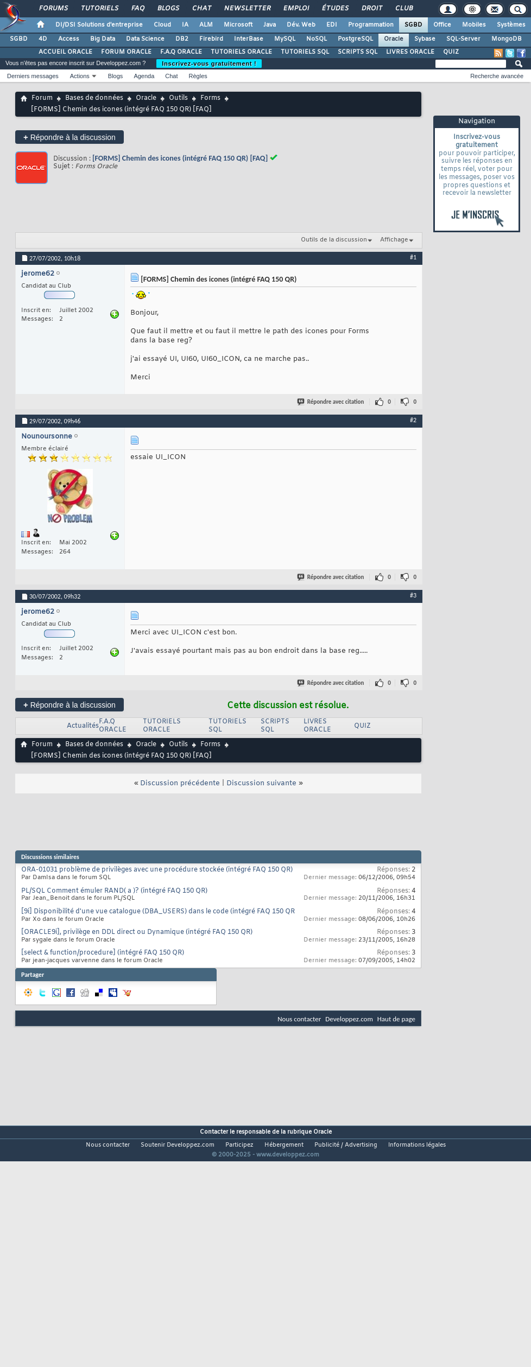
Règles (198, 76)
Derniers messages (33, 76)
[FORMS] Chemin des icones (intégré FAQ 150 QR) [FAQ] (180, 158)
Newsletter (247, 8)
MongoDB (506, 39)
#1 (413, 257)
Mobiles (474, 25)
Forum (42, 98)
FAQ (137, 8)
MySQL (284, 39)
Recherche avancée (496, 76)
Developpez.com (349, 1019)
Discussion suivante (261, 783)
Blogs (168, 8)
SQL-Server (463, 39)
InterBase (248, 39)
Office (442, 25)
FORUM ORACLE (126, 52)
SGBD (413, 25)
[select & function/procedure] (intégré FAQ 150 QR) (102, 953)
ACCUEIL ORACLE (65, 52)
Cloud (162, 25)
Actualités (83, 726)
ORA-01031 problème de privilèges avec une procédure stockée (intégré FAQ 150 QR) (157, 870)
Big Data (102, 39)
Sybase (424, 39)
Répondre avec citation (331, 401)
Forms (210, 98)
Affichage (394, 240)
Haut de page (396, 1019)
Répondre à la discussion (69, 137)
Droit (371, 8)
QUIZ (451, 52)
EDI (331, 25)
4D (43, 39)
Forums (52, 8)
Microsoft (238, 25)
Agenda (144, 76)
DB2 (181, 39)
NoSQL (316, 39)
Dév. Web (301, 25)
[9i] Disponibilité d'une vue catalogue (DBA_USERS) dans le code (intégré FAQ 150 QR (158, 911)
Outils (178, 98)
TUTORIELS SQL (305, 52)
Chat (201, 8)
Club (403, 8)
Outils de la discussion (334, 240)
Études (334, 8)
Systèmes (511, 25)
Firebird (211, 39)
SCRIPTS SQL (357, 52)
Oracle (393, 39)
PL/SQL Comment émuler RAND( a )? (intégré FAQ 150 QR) (114, 891)
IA (185, 25)
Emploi (295, 8)
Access (68, 39)
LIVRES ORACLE (410, 52)
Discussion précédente (180, 783)
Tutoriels (99, 8)
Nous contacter (299, 1019)
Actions (80, 76)
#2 (413, 420)
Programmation (371, 25)
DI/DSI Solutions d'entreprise (99, 25)
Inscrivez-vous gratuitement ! (209, 63)
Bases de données (94, 98)
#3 (413, 595)
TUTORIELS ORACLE (241, 52)
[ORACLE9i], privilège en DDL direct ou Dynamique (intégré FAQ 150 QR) (136, 932)
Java (269, 25)
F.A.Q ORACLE (181, 52)
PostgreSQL (355, 39)
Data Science (145, 39)
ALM (206, 25)
